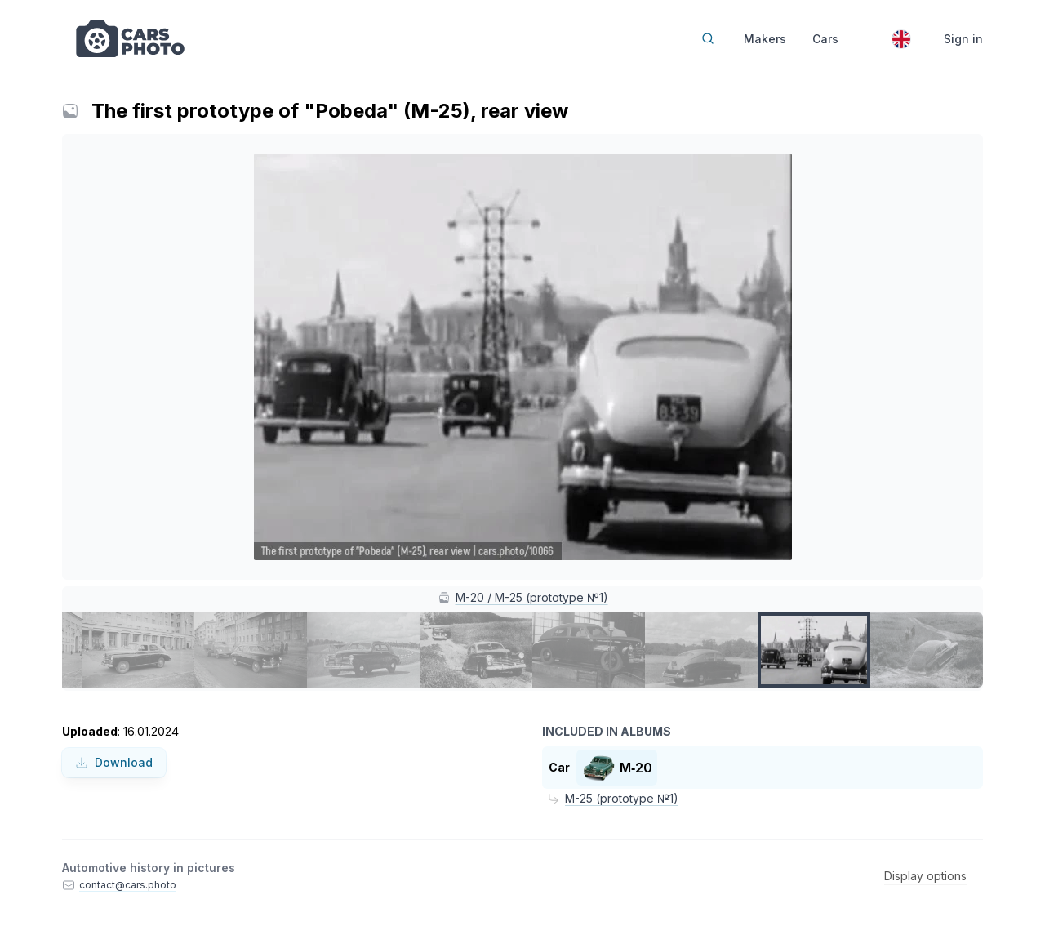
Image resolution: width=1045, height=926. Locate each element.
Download (114, 762)
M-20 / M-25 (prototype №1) (532, 597)
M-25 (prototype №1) (621, 798)
